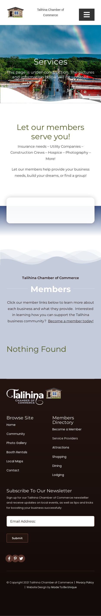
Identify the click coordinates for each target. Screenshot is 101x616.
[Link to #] (15, 558)
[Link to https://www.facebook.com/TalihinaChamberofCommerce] (9, 558)
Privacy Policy (85, 582)
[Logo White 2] (34, 389)
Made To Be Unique (64, 587)
